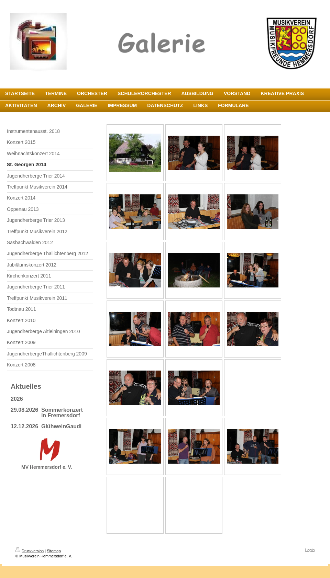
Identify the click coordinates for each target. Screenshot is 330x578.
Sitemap (53, 551)
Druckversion (29, 551)
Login (310, 550)
